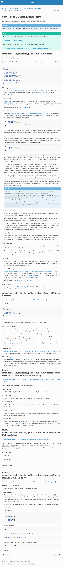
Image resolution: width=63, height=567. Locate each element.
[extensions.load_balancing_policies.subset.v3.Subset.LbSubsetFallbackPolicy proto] (26, 439)
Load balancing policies (34, 8)
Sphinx (10, 564)
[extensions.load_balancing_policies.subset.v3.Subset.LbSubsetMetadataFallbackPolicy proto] (29, 482)
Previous (6, 555)
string (11, 322)
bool (5, 138)
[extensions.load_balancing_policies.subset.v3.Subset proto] (19, 58)
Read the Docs (32, 564)
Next (58, 555)
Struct (6, 101)
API (6, 8)
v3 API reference (13, 8)
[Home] (2, 8)
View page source (56, 10)
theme (18, 564)
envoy (32, 2)
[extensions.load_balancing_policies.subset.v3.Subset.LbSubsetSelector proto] (24, 300)
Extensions (23, 8)
